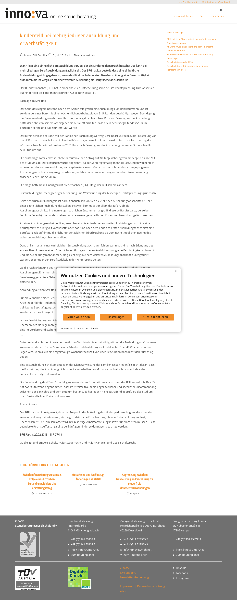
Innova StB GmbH (34, 55)
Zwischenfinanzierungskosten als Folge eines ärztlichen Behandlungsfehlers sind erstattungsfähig (42, 481)
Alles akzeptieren (155, 317)
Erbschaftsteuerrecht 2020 (180, 62)
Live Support (128, 573)
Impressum (127, 586)
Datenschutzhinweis (87, 328)
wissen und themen (183, 16)
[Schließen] (175, 270)
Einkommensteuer (85, 55)
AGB (122, 591)
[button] (221, 10)
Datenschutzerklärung (151, 586)
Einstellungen (116, 317)
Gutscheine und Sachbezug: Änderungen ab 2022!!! (88, 477)
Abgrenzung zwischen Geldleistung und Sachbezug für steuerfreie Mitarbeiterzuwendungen (134, 481)
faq (201, 16)
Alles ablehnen (79, 317)
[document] (118, 293)
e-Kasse (125, 568)
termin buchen (217, 16)
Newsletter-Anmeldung (134, 577)
